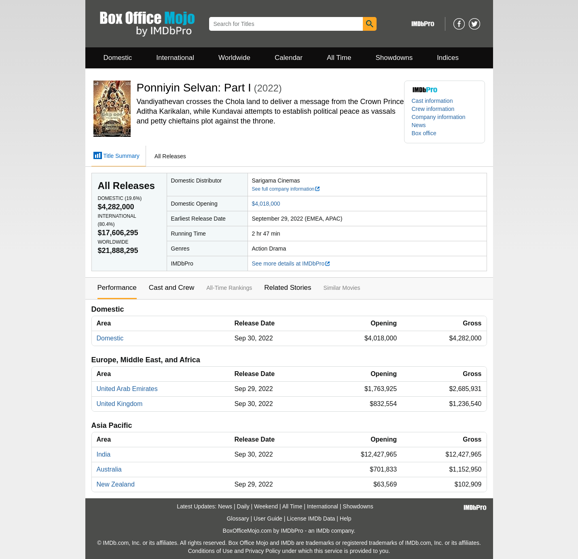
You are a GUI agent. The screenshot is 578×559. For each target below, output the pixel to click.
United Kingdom (120, 403)
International (175, 58)
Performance (117, 287)
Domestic (118, 58)
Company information (439, 117)
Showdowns (394, 58)
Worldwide (234, 58)
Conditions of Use (210, 551)
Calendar (289, 58)
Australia (109, 469)
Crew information (433, 109)
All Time (339, 58)
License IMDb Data (311, 518)
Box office (424, 133)
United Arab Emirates (127, 388)
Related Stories (287, 287)
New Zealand (116, 484)
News (419, 125)
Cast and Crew (171, 287)
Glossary (238, 518)
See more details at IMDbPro (291, 263)
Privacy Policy (262, 551)
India (104, 454)
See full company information (286, 189)
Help (345, 518)
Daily (243, 506)
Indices (448, 58)
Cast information (432, 101)
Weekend (266, 506)
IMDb (322, 530)
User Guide (268, 518)
